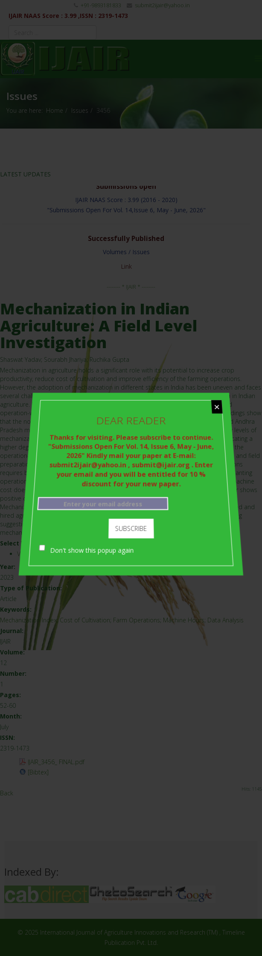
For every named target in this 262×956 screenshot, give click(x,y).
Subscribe (131, 525)
